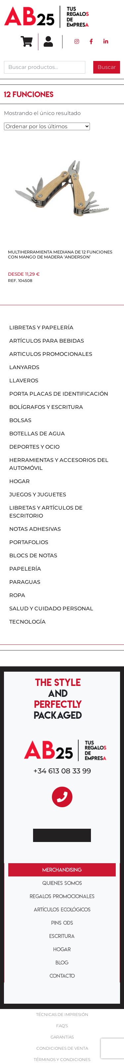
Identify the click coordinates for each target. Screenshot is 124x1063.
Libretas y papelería (41, 327)
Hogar (19, 481)
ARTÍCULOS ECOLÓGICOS (62, 909)
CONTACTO (62, 976)
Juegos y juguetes (37, 494)
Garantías (62, 1037)
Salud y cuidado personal (51, 608)
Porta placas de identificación (58, 394)
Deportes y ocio (34, 447)
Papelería (25, 569)
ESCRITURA (62, 936)
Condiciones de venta (62, 1048)
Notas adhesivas (35, 529)
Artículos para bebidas (46, 341)
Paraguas (24, 582)
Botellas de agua (37, 433)
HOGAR (62, 949)
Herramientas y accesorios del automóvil (58, 464)
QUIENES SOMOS (62, 883)
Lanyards (24, 367)
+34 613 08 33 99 (62, 770)
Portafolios (28, 542)
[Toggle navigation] (108, 17)
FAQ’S (62, 1025)
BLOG (62, 962)
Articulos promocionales (50, 354)
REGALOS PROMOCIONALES (62, 896)
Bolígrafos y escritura (46, 407)
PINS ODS (62, 923)
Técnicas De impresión (62, 1014)
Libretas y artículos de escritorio (46, 512)
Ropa (17, 595)
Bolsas (20, 420)
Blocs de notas (33, 555)
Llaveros (23, 380)
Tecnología (27, 622)
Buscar (107, 67)
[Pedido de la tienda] (47, 126)
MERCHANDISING (62, 870)
